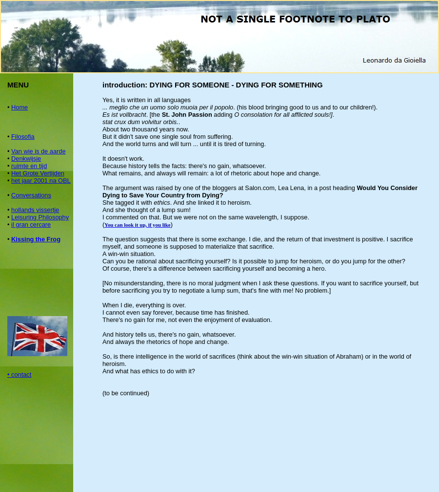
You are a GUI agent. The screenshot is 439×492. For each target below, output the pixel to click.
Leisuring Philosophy (40, 217)
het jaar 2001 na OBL (41, 180)
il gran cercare (31, 224)
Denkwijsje (26, 158)
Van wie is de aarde (38, 151)
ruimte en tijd (29, 166)
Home (19, 107)
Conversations (31, 195)
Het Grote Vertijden (37, 173)
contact (21, 374)
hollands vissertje (35, 210)
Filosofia (23, 136)
